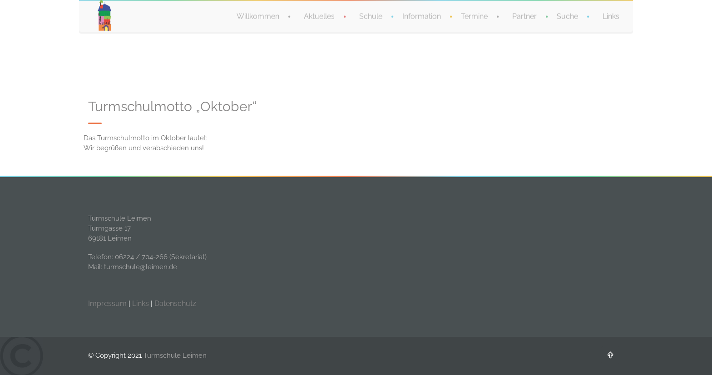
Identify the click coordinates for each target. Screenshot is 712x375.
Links (611, 16)
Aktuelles (319, 16)
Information (421, 16)
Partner (524, 16)
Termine (474, 16)
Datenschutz (175, 303)
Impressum (107, 303)
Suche (567, 16)
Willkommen (258, 16)
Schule (370, 16)
